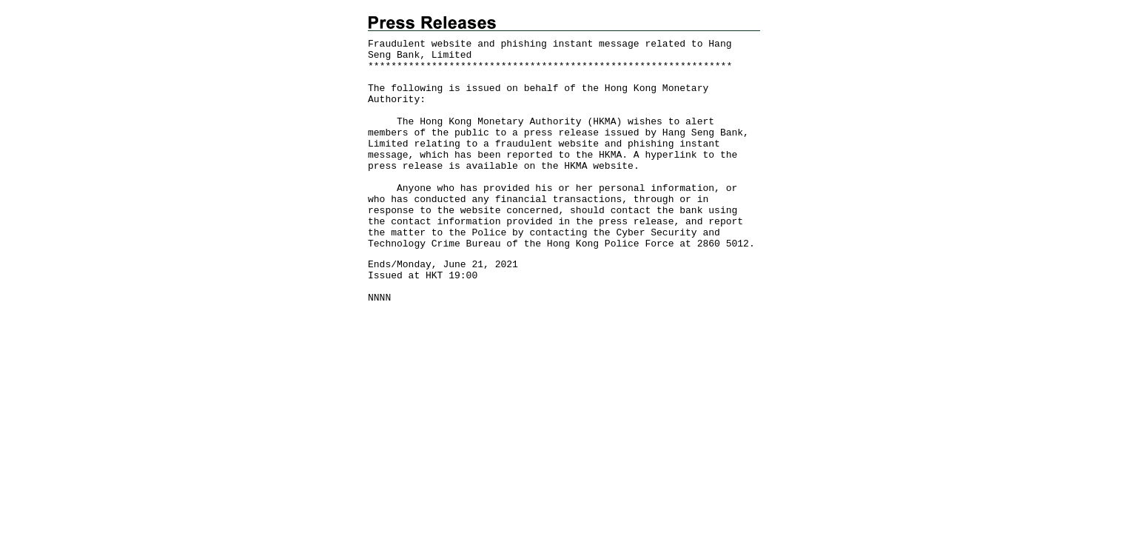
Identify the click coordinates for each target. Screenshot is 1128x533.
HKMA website (599, 166)
